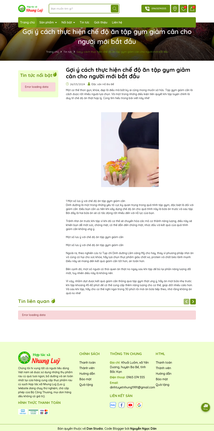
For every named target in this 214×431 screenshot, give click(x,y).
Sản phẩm (47, 22)
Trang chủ (27, 22)
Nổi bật (67, 22)
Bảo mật (85, 379)
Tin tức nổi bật (36, 75)
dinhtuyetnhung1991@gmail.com (132, 387)
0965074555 (159, 8)
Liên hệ (117, 22)
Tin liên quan (37, 301)
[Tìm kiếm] (114, 8)
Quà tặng (86, 385)
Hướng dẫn (87, 373)
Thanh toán (87, 362)
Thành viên (87, 368)
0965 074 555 (135, 377)
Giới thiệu (100, 22)
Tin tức (84, 22)
